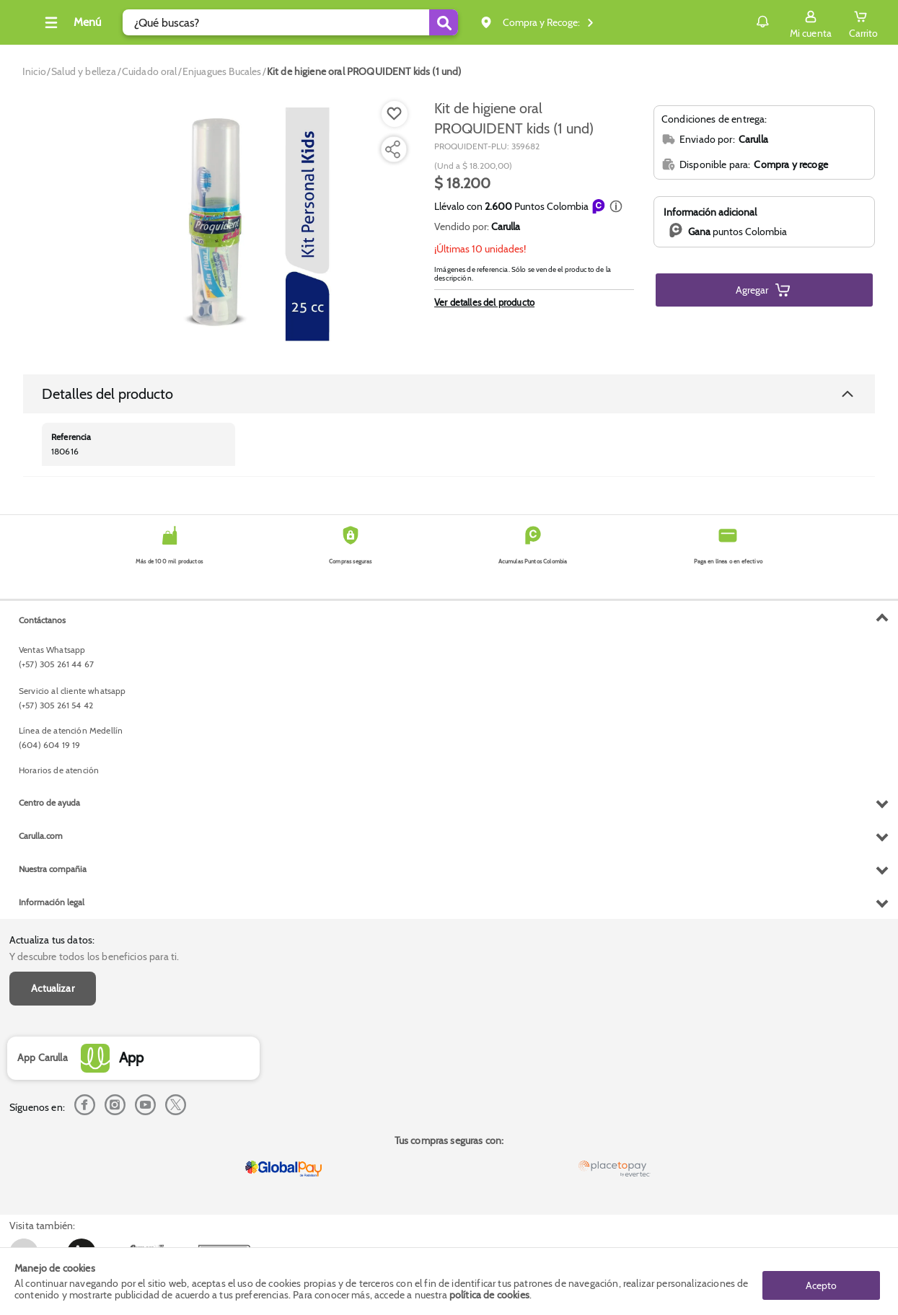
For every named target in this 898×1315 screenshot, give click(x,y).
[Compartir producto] (392, 149)
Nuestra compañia (53, 1164)
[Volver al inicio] (28, 26)
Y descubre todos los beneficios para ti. (94, 636)
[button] (616, 206)
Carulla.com (41, 1131)
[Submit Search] (465, 22)
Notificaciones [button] (741, 21)
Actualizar (52, 667)
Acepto (821, 1281)
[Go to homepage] (34, 71)
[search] (312, 22)
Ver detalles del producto (484, 302)
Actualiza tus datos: (51, 620)
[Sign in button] (810, 22)
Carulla (505, 226)
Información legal (51, 1197)
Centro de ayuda (49, 1098)
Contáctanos (42, 915)
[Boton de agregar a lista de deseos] (394, 114)
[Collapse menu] (92, 22)
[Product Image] (219, 224)
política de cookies (489, 1294)
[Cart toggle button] (863, 22)
